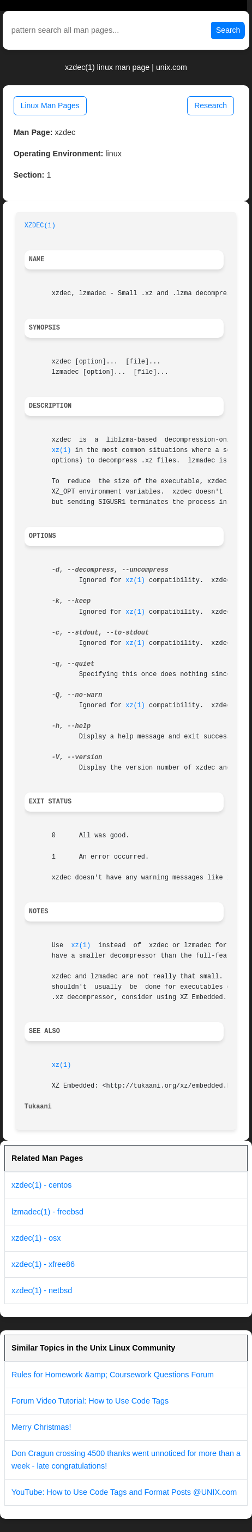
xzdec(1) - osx (36, 1238)
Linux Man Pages (50, 105)
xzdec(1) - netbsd (41, 1290)
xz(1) (61, 450)
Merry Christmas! (41, 1427)
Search (228, 30)
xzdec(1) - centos (41, 1185)
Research (210, 105)
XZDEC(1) (40, 226)
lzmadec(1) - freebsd (47, 1211)
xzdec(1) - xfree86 (43, 1264)
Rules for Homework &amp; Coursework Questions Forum (112, 1374)
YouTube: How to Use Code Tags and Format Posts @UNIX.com (124, 1492)
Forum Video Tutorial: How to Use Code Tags (90, 1400)
